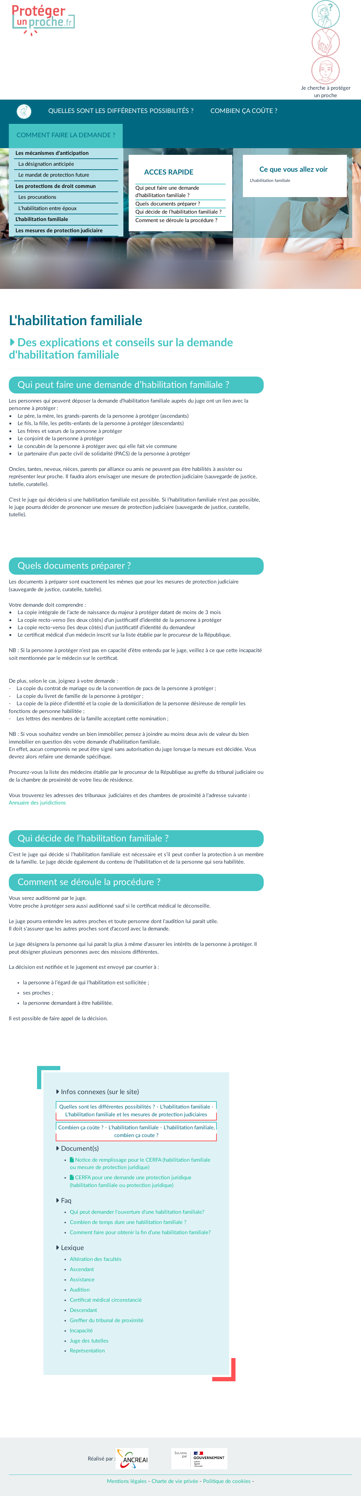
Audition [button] (80, 1290)
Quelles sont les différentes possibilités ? (121, 111)
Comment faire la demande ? (66, 135)
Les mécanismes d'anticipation (52, 153)
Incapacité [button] (81, 1330)
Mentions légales (127, 1481)
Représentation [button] (87, 1350)
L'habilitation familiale (42, 219)
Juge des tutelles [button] (89, 1341)
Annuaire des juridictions (37, 803)
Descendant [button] (83, 1310)
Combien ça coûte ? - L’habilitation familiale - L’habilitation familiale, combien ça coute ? (136, 1131)
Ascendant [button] (82, 1269)
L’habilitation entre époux (47, 208)
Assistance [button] (82, 1279)
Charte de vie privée (175, 1481)
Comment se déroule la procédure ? (176, 220)
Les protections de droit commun (56, 186)
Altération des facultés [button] (96, 1259)
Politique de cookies (227, 1481)
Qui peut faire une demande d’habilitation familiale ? (167, 191)
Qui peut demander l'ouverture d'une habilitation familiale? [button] (137, 1212)
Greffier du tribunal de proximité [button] (106, 1320)
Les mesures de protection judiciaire (59, 230)
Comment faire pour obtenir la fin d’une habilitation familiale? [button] (140, 1232)
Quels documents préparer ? (167, 204)
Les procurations (37, 197)
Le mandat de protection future (53, 175)
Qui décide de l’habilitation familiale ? (178, 212)
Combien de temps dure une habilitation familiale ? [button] (128, 1222)
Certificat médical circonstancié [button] (106, 1300)
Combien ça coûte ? (243, 111)
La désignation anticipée (46, 164)
